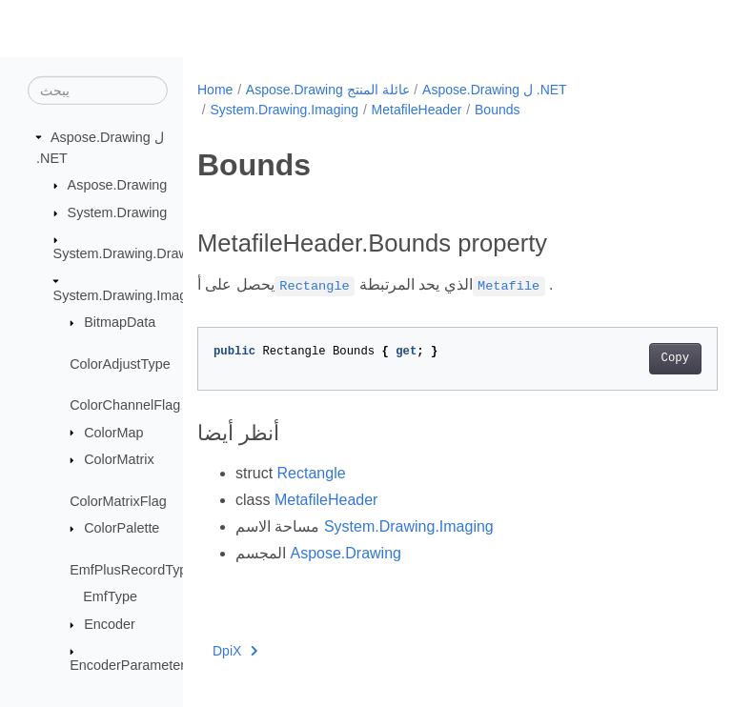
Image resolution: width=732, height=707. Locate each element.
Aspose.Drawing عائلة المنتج (328, 89)
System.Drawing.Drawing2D (139, 253)
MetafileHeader (417, 109)
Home (215, 89)
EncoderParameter (127, 665)
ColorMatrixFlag (118, 500)
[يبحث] (98, 90)
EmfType (110, 596)
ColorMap (113, 431)
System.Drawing (118, 212)
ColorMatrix (119, 459)
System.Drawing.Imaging (129, 294)
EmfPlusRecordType (132, 569)
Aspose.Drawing (118, 184)
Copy (638, 358)
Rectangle (311, 473)
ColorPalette (121, 527)
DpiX (235, 650)
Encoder (109, 624)
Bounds (497, 109)
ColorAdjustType (120, 363)
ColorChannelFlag (125, 405)
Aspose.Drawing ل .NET (494, 89)
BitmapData (119, 322)
